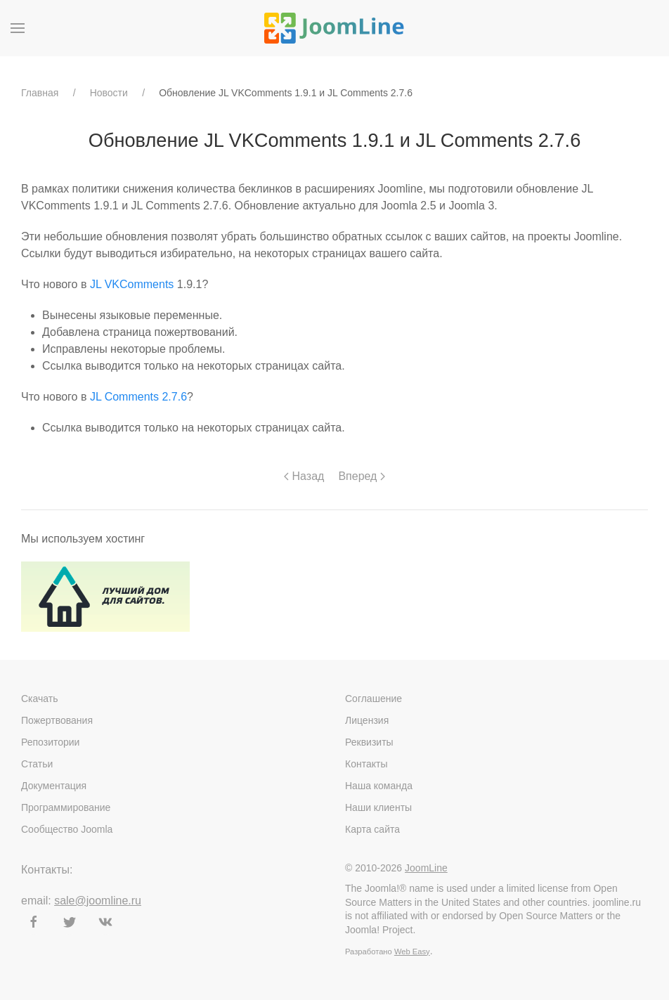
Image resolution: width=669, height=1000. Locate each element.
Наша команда (379, 785)
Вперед (361, 476)
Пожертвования (57, 720)
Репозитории (50, 742)
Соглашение (373, 698)
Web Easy (412, 951)
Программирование (65, 807)
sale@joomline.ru (97, 901)
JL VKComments (132, 284)
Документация (53, 785)
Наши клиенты (378, 807)
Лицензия (367, 720)
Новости (109, 92)
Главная (39, 92)
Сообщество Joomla (66, 829)
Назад (304, 476)
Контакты (366, 764)
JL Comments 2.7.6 (138, 397)
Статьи (37, 764)
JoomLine (426, 868)
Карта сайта (372, 829)
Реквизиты (369, 742)
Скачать (39, 698)
